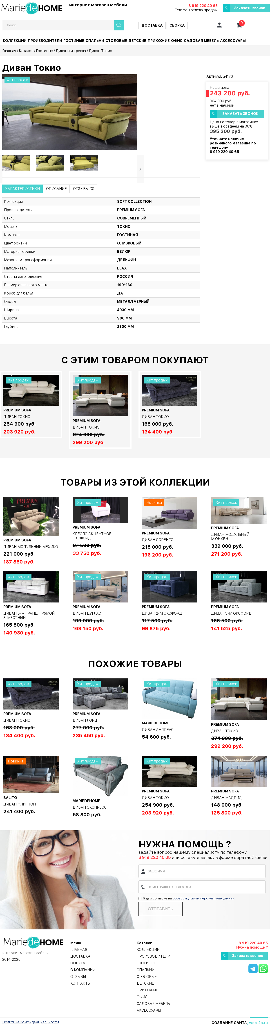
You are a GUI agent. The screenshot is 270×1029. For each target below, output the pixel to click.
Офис (177, 41)
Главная (9, 51)
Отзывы (78, 976)
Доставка (152, 25)
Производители (45, 41)
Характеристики (22, 189)
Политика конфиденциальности (30, 1022)
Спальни (95, 41)
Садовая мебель (201, 41)
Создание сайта (229, 1023)
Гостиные (73, 41)
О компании (82, 970)
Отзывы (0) (83, 189)
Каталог (26, 51)
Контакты (80, 983)
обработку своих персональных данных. (204, 898)
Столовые (116, 41)
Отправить (160, 908)
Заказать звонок (249, 8)
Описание (56, 189)
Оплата (77, 963)
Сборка (177, 25)
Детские (137, 41)
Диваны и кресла (71, 51)
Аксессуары (233, 41)
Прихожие (159, 41)
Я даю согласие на (186, 898)
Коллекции (15, 41)
